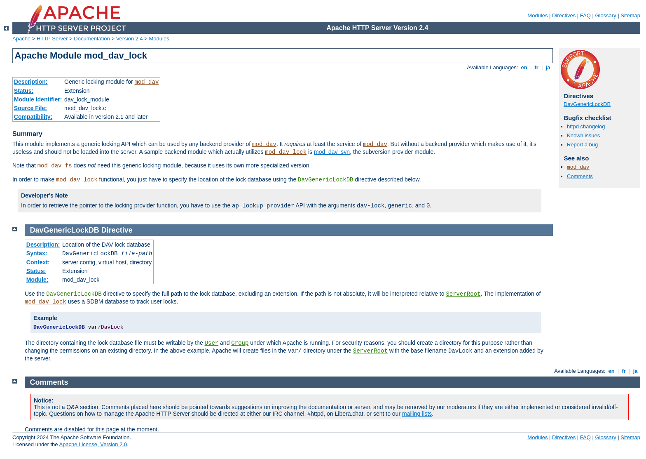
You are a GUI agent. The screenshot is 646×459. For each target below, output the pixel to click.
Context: (38, 262)
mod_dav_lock (286, 152)
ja (548, 67)
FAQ (585, 15)
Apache (21, 38)
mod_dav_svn (332, 151)
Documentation (92, 38)
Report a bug (582, 144)
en (524, 67)
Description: (31, 81)
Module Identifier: (38, 99)
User (212, 343)
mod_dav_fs (54, 165)
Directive (117, 230)
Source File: (30, 108)
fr (536, 67)
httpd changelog (586, 126)
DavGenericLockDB (325, 180)
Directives (564, 15)
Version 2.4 (129, 38)
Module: (37, 279)
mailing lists (417, 413)
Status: (23, 90)
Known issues (583, 135)
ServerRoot (463, 294)
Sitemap (630, 15)
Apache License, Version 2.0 (93, 444)
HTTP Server (52, 38)
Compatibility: (33, 116)
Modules (537, 15)
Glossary (605, 15)
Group (239, 343)
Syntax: (36, 253)
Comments (580, 176)
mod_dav (146, 82)
